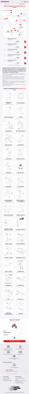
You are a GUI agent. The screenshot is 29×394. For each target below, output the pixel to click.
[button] (14, 325)
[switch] (11, 10)
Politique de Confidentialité (20, 380)
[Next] (16, 4)
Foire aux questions (7, 378)
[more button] (23, 42)
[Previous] (12, 4)
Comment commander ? (8, 380)
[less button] (20, 42)
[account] (22, 1)
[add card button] (25, 42)
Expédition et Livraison (19, 382)
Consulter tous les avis (14, 367)
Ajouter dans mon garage (14, 341)
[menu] (27, 2)
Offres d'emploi (6, 379)
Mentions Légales (18, 381)
